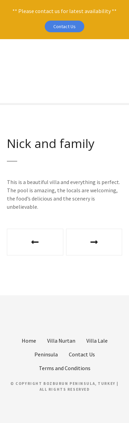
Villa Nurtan (61, 340)
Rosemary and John (94, 242)
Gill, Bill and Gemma (35, 242)
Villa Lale (97, 340)
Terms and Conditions (64, 368)
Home (29, 340)
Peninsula (46, 354)
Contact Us (64, 26)
